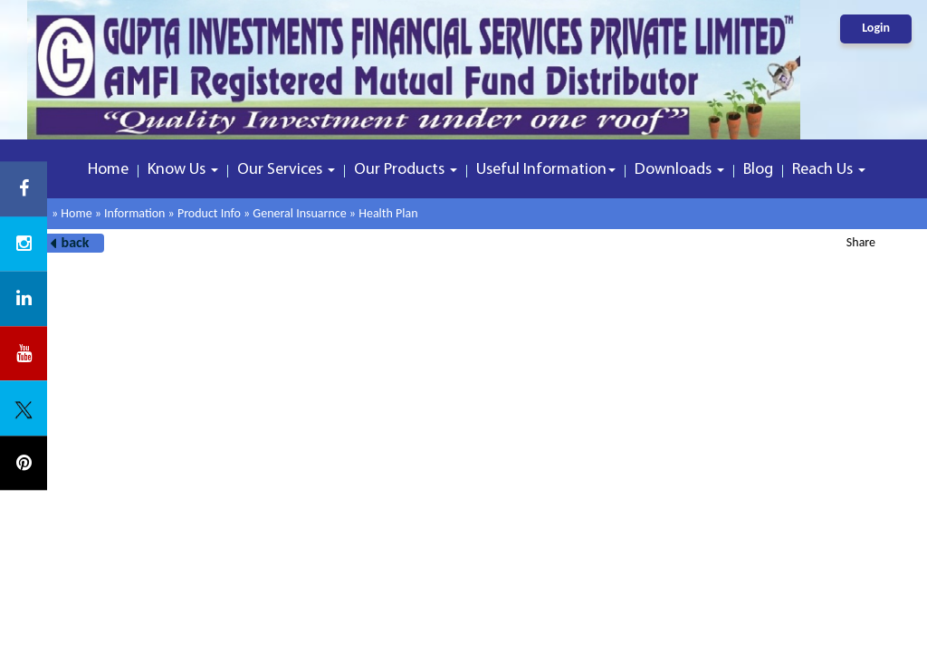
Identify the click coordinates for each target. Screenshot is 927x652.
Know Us (183, 169)
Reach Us (828, 169)
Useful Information (546, 169)
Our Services (286, 169)
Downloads (679, 169)
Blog (758, 169)
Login (876, 27)
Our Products (405, 169)
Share (860, 242)
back (76, 242)
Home (108, 169)
